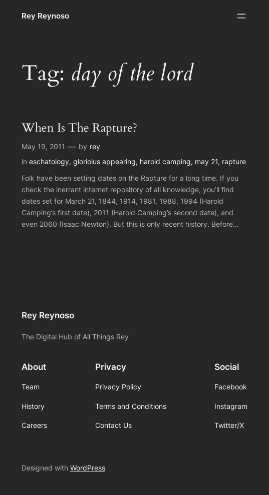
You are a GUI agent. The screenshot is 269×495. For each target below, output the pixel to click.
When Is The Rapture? (79, 128)
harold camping (165, 161)
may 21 (206, 161)
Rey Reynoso (45, 16)
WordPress (87, 467)
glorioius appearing (104, 161)
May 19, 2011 (43, 146)
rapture (234, 161)
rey (95, 146)
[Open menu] (241, 16)
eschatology (49, 161)
